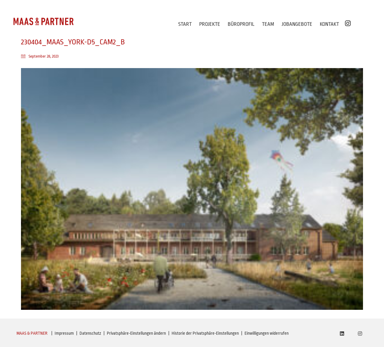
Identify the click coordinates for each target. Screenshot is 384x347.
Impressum (64, 333)
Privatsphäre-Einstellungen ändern (136, 333)
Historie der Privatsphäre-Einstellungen (205, 333)
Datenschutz (90, 333)
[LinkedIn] (342, 334)
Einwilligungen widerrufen (266, 333)
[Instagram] (360, 334)
